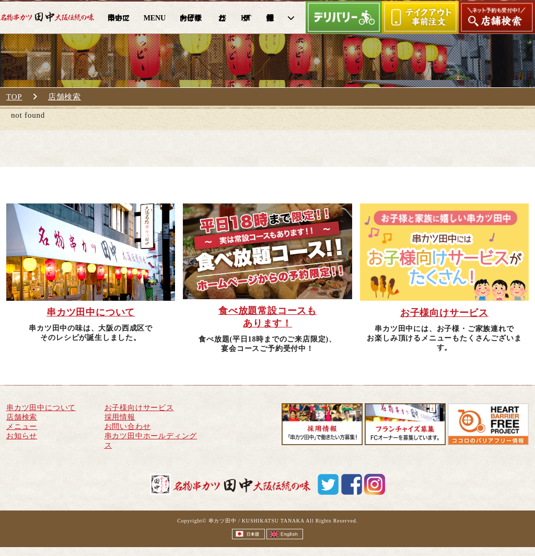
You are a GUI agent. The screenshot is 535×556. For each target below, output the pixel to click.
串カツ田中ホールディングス (150, 440)
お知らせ (21, 436)
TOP (14, 97)
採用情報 (119, 417)
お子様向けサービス (139, 408)
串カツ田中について (41, 408)
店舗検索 (64, 97)
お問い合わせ (127, 426)
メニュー (21, 426)
